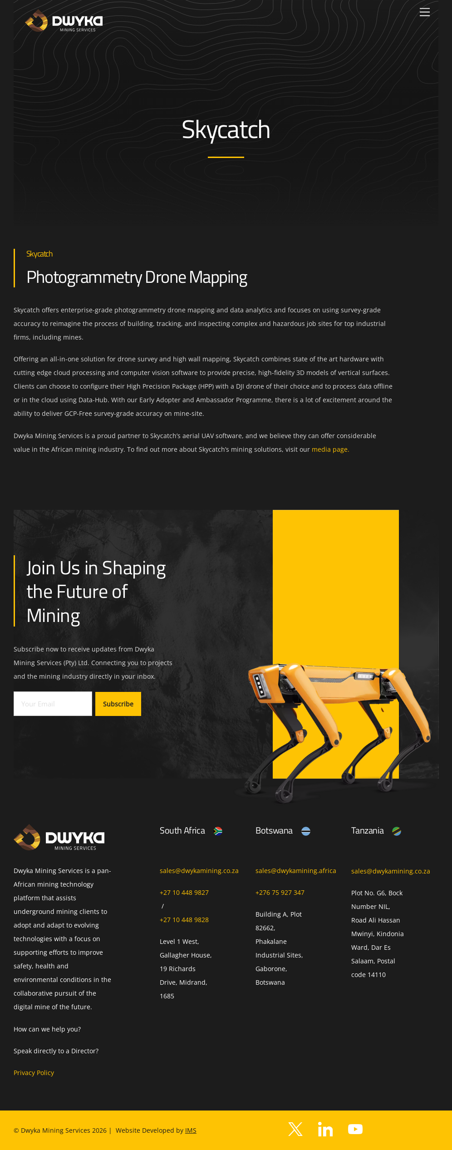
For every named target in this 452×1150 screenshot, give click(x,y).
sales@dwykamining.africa (295, 870)
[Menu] (425, 12)
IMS (191, 1130)
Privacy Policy (34, 1072)
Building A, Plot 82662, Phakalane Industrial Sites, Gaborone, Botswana (279, 948)
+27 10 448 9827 (184, 892)
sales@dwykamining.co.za (199, 870)
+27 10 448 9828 (184, 919)
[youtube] (355, 1128)
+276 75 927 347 (280, 892)
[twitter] (295, 1128)
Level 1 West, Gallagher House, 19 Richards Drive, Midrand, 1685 (186, 968)
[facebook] (325, 1128)
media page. (330, 449)
